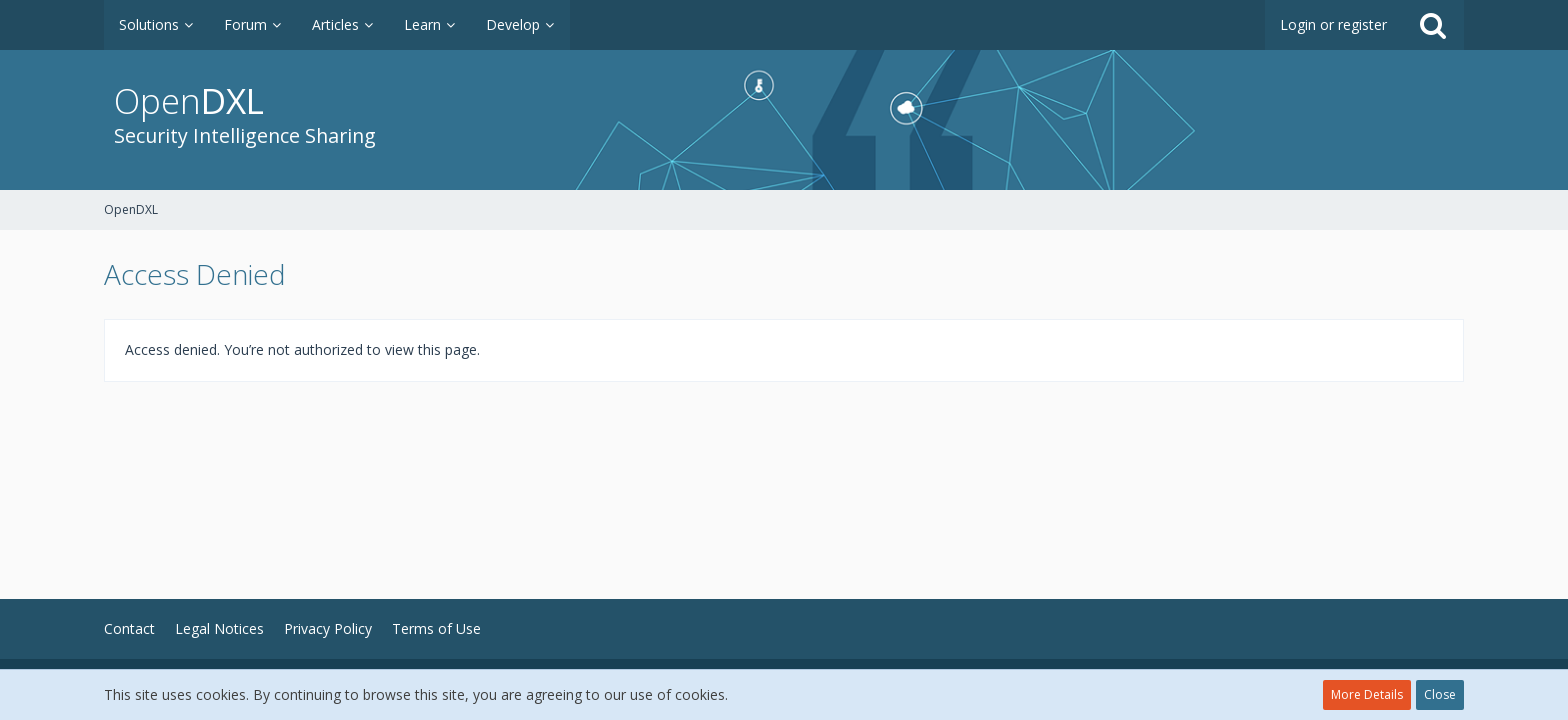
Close (1440, 694)
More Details (1367, 694)
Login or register (1333, 24)
